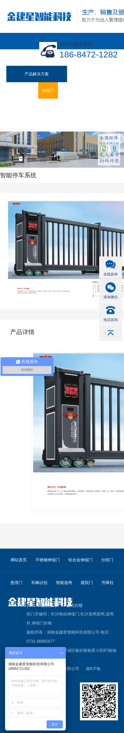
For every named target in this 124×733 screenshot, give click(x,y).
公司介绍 (105, 107)
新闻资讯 (18, 123)
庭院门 (40, 107)
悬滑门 (68, 90)
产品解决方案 (37, 74)
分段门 (48, 90)
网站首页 (19, 560)
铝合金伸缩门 (22, 90)
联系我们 (42, 123)
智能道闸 (18, 107)
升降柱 (60, 107)
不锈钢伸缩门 (83, 74)
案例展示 (81, 107)
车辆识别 (89, 90)
